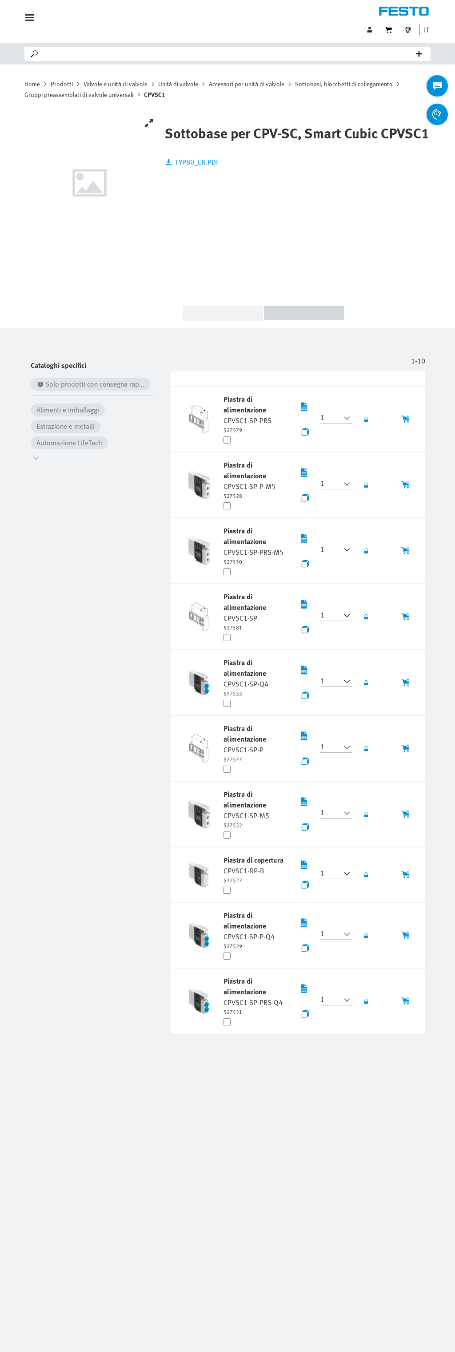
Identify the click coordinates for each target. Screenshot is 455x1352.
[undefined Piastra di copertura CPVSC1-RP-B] (254, 869)
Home (32, 84)
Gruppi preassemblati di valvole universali (78, 94)
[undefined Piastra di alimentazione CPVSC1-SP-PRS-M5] (258, 545)
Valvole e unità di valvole (116, 84)
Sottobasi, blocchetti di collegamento (344, 84)
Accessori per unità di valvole (246, 84)
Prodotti (62, 84)
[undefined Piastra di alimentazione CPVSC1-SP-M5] (258, 809)
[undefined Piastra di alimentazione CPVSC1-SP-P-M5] (258, 480)
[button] (425, 29)
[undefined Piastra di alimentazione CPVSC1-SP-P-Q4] (258, 930)
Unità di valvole (178, 84)
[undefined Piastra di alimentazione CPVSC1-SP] (258, 611)
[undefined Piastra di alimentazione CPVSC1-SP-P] (258, 743)
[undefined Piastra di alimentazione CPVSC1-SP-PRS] (258, 414)
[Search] (229, 53)
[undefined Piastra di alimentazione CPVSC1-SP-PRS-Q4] (258, 996)
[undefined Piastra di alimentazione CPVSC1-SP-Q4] (258, 677)
